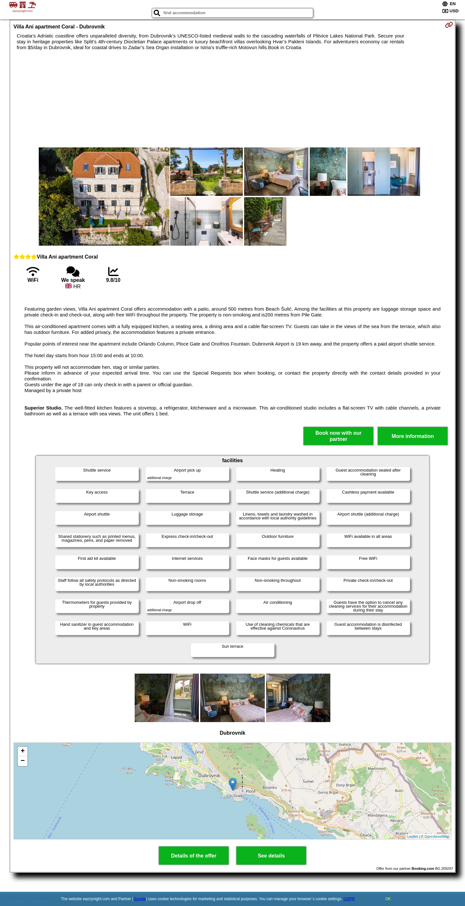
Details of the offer (193, 855)
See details (271, 855)
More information (413, 436)
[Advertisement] (232, 99)
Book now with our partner (338, 436)
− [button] (23, 761)
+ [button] (23, 751)
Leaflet (412, 836)
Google (139, 899)
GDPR (349, 899)
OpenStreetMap (437, 836)
